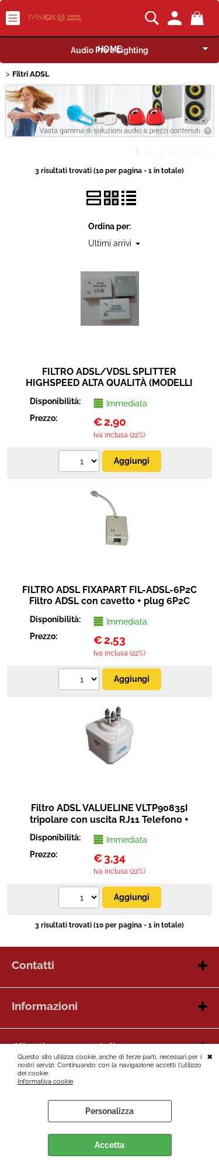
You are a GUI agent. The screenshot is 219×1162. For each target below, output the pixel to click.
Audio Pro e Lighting (109, 50)
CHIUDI (210, 1055)
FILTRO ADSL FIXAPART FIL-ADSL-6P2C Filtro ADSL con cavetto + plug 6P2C (109, 595)
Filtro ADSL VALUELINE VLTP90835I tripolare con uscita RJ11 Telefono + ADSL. (109, 819)
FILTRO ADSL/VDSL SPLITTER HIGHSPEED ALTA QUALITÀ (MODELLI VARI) (109, 383)
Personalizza (109, 1111)
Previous (13, 120)
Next (205, 120)
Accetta (109, 1145)
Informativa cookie (45, 1081)
